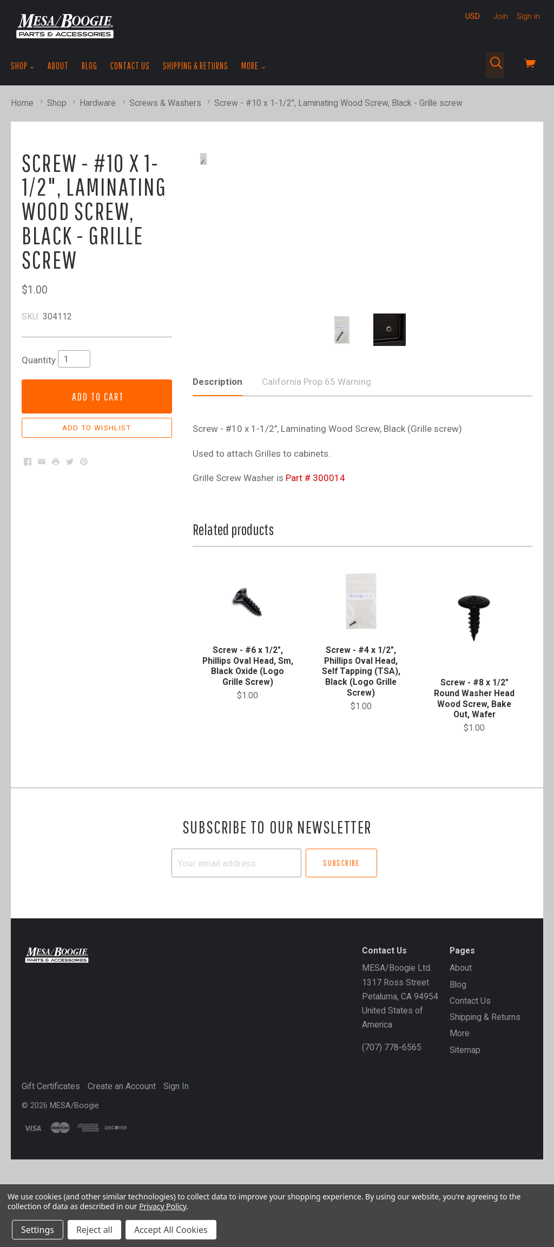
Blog (89, 66)
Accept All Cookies (171, 1230)
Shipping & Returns (195, 66)
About (58, 66)
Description (217, 469)
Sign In (176, 1174)
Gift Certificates (51, 1174)
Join (500, 16)
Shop (23, 66)
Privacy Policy (162, 1206)
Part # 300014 (315, 566)
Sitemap (465, 1137)
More (253, 66)
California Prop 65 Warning (316, 469)
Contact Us (130, 66)
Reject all (94, 1230)
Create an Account (122, 1174)
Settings (37, 1230)
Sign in (528, 16)
